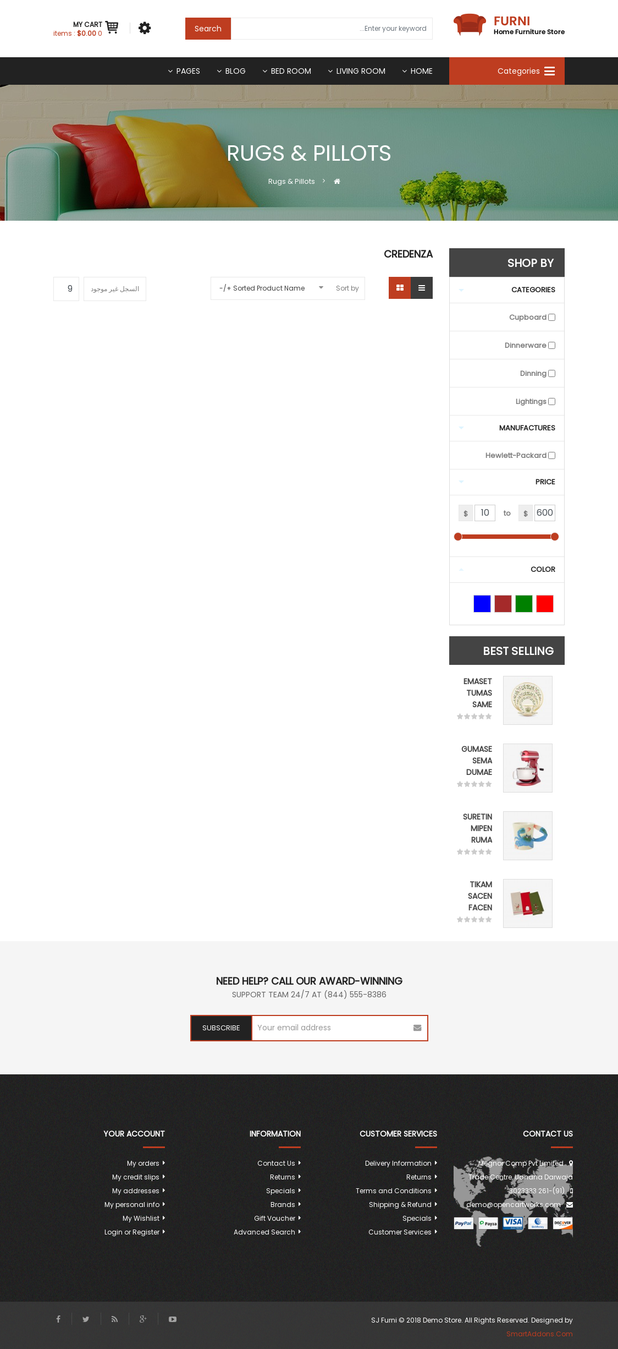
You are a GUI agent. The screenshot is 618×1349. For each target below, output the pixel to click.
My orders (143, 1163)
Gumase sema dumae (476, 761)
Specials (417, 1218)
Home (422, 71)
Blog (235, 71)
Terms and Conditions (394, 1190)
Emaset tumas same (477, 693)
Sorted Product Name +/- (262, 288)
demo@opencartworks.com (513, 1204)
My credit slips (135, 1177)
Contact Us (276, 1163)
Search (208, 28)
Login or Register (131, 1232)
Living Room (360, 71)
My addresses (135, 1190)
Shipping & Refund (400, 1204)
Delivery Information (398, 1163)
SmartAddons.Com (539, 1334)
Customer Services (400, 1232)
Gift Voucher (274, 1218)
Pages (188, 71)
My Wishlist (141, 1218)
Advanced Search (264, 1232)
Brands (283, 1204)
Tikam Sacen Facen (480, 896)
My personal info (131, 1204)
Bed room (291, 71)
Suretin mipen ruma (477, 828)
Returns (419, 1177)
